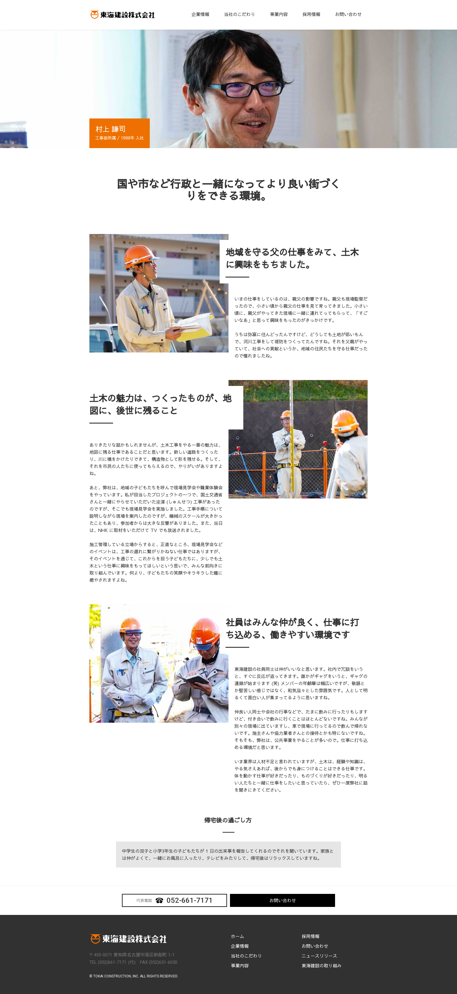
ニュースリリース (319, 956)
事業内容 (279, 14)
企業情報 (200, 14)
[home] (122, 15)
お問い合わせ (348, 14)
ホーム (237, 936)
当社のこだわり (239, 14)
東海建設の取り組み (322, 966)
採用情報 (311, 14)
